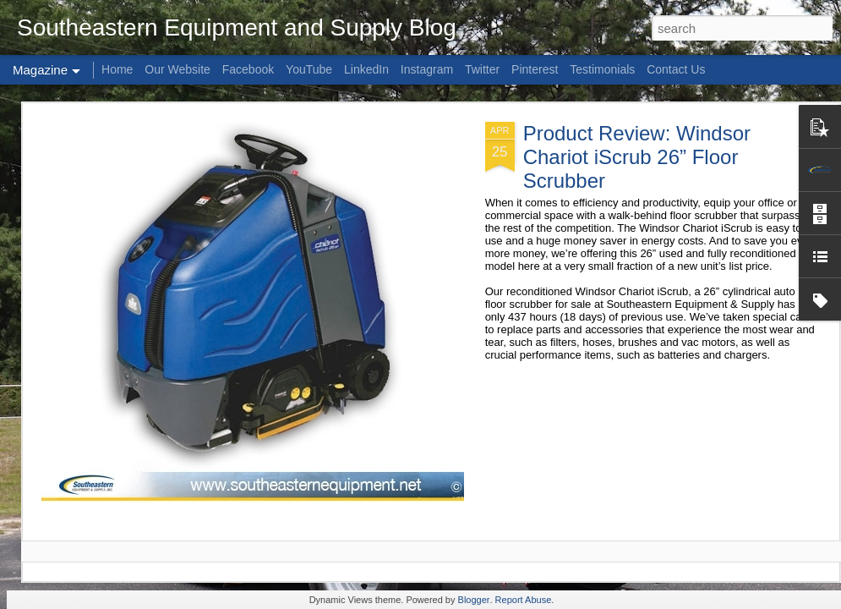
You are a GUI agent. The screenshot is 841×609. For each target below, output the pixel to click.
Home (117, 69)
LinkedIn (366, 69)
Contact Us (676, 69)
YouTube (309, 69)
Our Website (177, 69)
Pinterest (534, 69)
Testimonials (602, 69)
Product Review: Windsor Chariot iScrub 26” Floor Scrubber (637, 157)
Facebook (248, 69)
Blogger (474, 600)
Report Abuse (523, 600)
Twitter (482, 69)
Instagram (427, 69)
